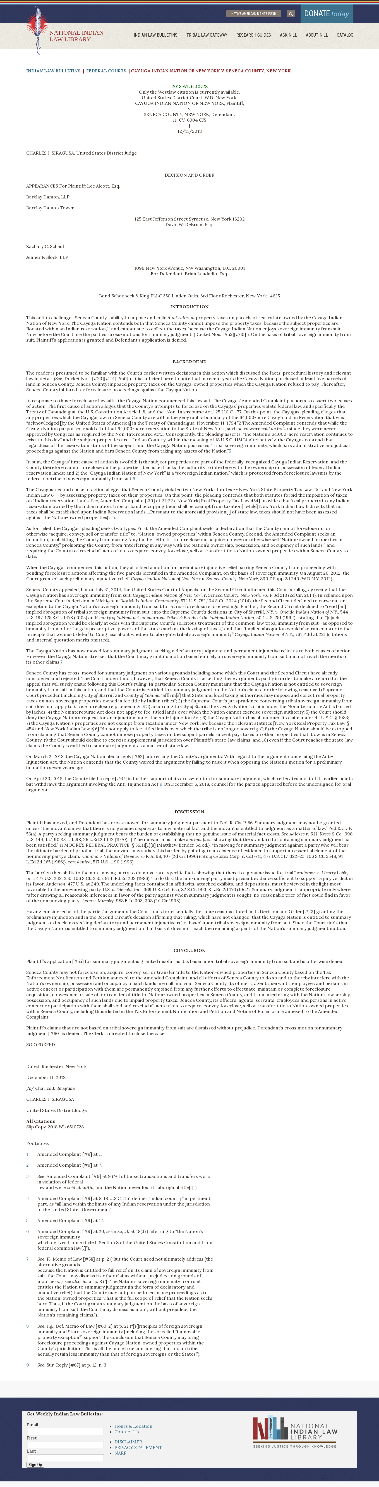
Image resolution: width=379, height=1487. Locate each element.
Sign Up (35, 1465)
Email (32, 1424)
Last (31, 1451)
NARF (120, 1453)
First (32, 1438)
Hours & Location (133, 1426)
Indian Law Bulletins (155, 35)
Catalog (345, 35)
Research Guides (253, 35)
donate (326, 13)
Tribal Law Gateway (206, 35)
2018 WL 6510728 (190, 86)
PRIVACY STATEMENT (138, 1447)
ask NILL (288, 35)
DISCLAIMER (128, 1442)
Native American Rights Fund (253, 14)
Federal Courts (106, 71)
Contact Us (126, 1431)
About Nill (317, 35)
